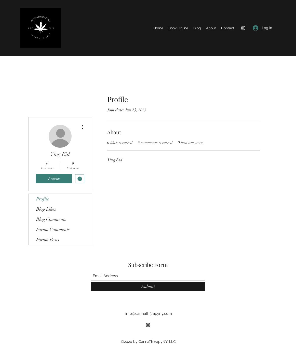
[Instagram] (243, 28)
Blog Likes (46, 209)
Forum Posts (47, 239)
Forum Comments (53, 229)
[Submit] (148, 286)
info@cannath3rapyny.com (148, 313)
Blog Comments (51, 219)
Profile (42, 199)
